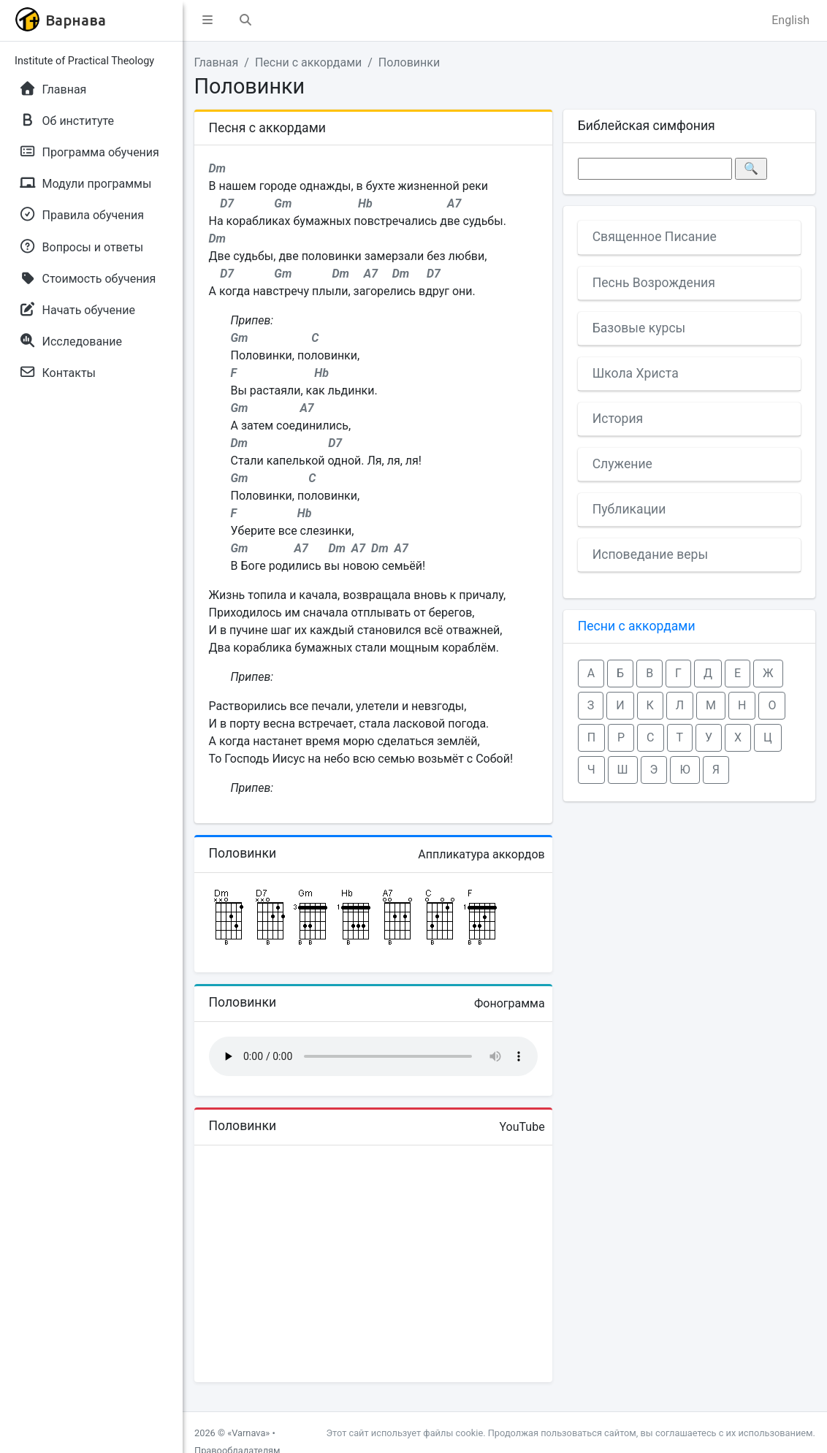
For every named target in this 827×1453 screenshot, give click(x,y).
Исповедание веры (650, 554)
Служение (622, 464)
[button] (207, 20)
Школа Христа (635, 373)
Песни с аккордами (308, 62)
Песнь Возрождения (653, 282)
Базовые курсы (639, 328)
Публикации (629, 509)
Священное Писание (654, 236)
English (790, 20)
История (618, 418)
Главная (216, 62)
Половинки (409, 62)
